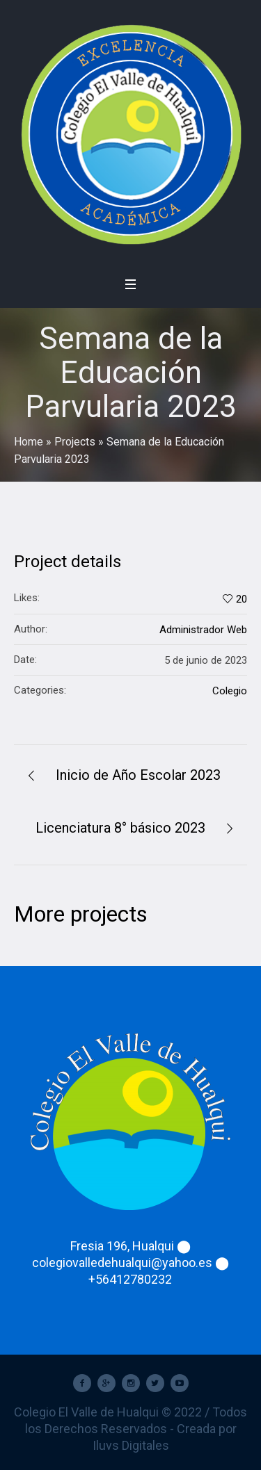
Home (28, 441)
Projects (74, 441)
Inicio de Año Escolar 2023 (138, 775)
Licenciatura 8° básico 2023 (120, 827)
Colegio (229, 691)
